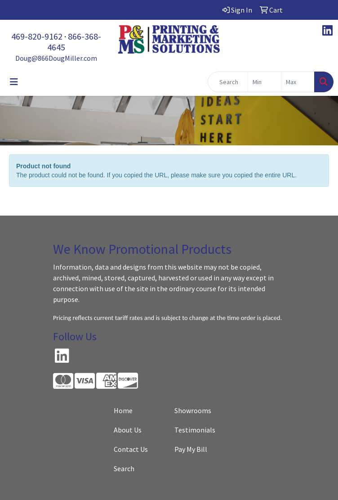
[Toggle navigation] (13, 82)
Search (124, 468)
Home (123, 410)
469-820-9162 (36, 36)
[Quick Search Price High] (298, 82)
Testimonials (194, 429)
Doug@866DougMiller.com (56, 58)
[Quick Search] (228, 82)
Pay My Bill (190, 449)
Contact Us (131, 449)
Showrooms (192, 410)
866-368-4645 (74, 42)
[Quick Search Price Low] (264, 82)
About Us (128, 429)
